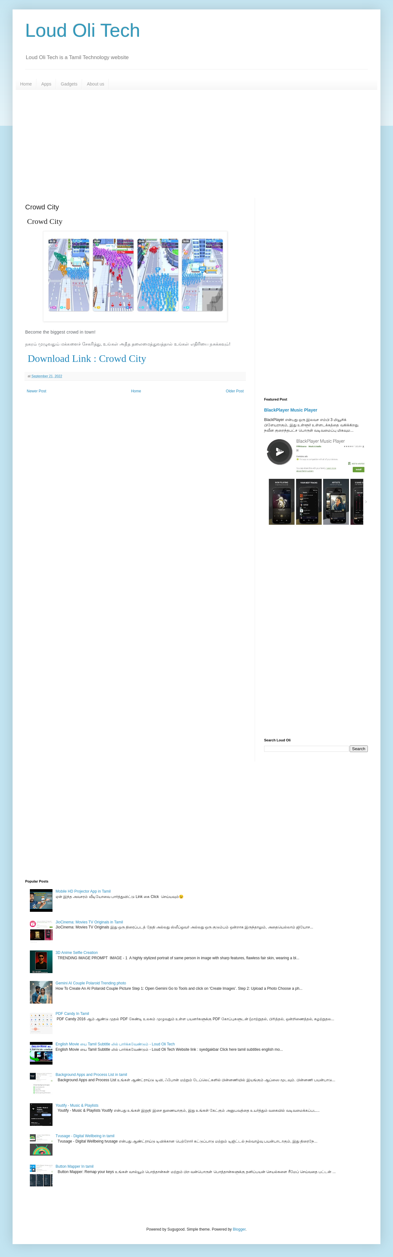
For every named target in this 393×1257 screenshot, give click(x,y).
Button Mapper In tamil (75, 1166)
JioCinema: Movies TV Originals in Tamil (89, 922)
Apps (46, 83)
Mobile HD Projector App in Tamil (83, 891)
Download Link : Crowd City (85, 358)
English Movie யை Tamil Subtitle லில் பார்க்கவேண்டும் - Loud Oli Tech (115, 1044)
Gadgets (69, 83)
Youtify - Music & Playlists (77, 1105)
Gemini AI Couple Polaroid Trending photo (91, 983)
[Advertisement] (150, 143)
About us (95, 83)
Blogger (239, 1229)
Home (26, 83)
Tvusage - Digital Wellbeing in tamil (85, 1136)
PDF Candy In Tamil (72, 1013)
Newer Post (36, 391)
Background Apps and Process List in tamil (91, 1074)
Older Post (235, 391)
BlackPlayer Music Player (290, 410)
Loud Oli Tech (82, 30)
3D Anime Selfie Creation (77, 952)
